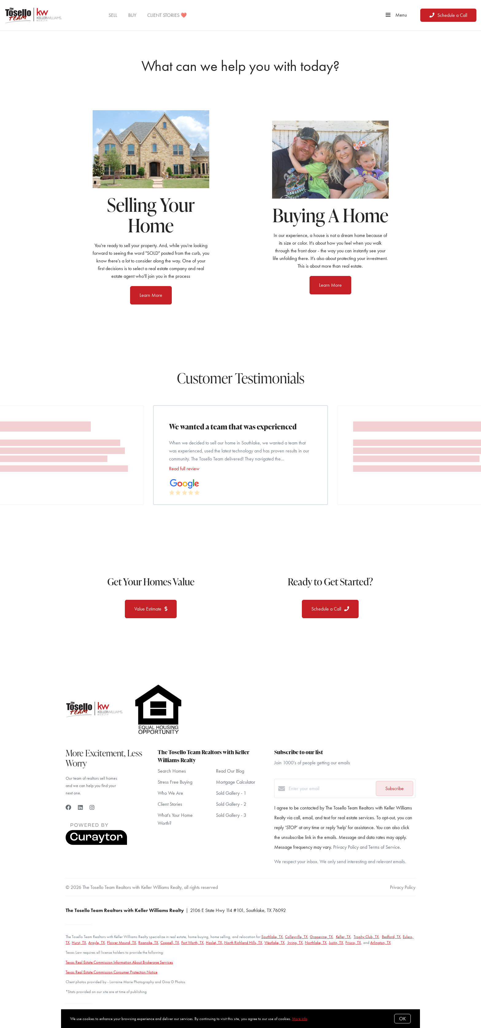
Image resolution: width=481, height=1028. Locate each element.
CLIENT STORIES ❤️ (167, 15)
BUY (132, 15)
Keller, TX (343, 936)
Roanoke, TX (148, 942)
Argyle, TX (96, 942)
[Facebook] (68, 807)
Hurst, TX (79, 942)
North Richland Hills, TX (243, 942)
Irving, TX (295, 942)
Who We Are (170, 793)
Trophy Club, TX (366, 936)
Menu (396, 15)
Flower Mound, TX (121, 942)
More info (299, 1018)
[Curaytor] (96, 843)
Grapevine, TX (321, 936)
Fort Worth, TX (192, 942)
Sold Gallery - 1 (231, 793)
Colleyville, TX (296, 936)
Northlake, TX (316, 942)
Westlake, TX (274, 942)
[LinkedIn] (80, 807)
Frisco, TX (353, 942)
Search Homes (172, 771)
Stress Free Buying (175, 782)
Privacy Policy (402, 887)
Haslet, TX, (214, 942)
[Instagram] (92, 807)
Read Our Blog (230, 771)
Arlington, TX (380, 942)
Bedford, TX (391, 936)
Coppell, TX (169, 942)
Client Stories (170, 804)
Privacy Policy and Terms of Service (366, 847)
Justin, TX (336, 942)
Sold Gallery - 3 (231, 815)
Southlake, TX (272, 936)
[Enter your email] (331, 788)
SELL (113, 15)
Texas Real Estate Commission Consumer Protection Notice (111, 972)
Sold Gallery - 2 (231, 804)
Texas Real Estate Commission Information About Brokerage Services (119, 962)
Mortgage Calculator (235, 782)
